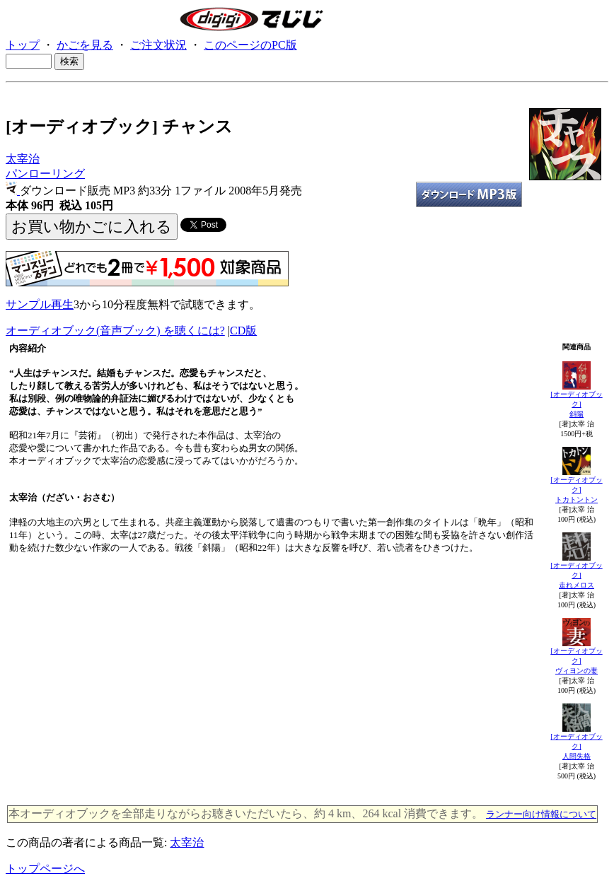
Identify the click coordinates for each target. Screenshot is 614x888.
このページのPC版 (250, 45)
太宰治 (23, 159)
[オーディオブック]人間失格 (576, 746)
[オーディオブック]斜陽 (576, 404)
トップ (23, 45)
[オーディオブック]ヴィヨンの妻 (576, 660)
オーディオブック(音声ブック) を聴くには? (115, 331)
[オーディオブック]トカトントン (576, 489)
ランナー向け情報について (541, 814)
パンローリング (45, 174)
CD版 (243, 331)
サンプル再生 (40, 304)
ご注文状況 (158, 45)
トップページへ (45, 869)
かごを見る (85, 45)
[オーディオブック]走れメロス (576, 575)
